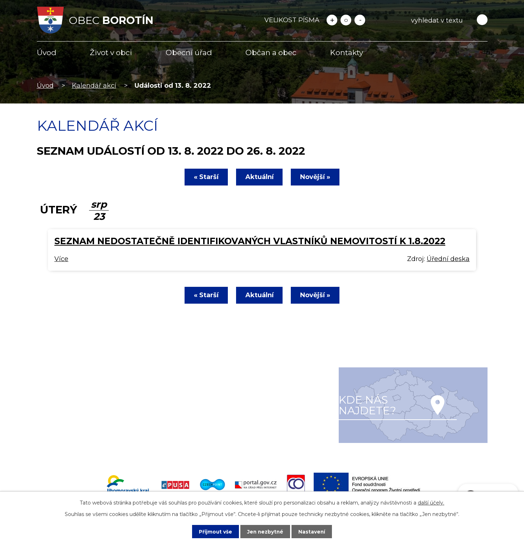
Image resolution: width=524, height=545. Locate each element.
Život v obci (111, 52)
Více (61, 259)
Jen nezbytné (265, 531)
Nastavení (312, 531)
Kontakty (346, 52)
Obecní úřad (189, 52)
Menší (359, 20)
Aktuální (259, 177)
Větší (332, 20)
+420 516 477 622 (74, 420)
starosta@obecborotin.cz (86, 441)
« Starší (204, 177)
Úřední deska (448, 259)
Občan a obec (271, 52)
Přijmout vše (214, 531)
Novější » (317, 177)
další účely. (431, 502)
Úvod (47, 52)
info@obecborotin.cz (79, 431)
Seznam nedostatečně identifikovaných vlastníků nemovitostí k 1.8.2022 (249, 241)
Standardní (346, 20)
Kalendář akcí (94, 86)
